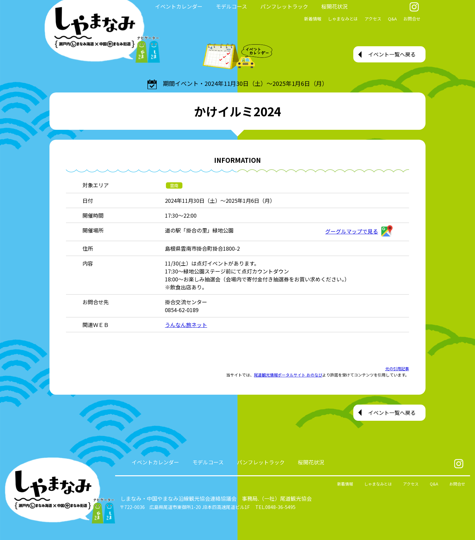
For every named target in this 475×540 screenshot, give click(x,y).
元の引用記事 (397, 368)
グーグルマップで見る (359, 231)
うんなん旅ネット (186, 325)
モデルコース (231, 6)
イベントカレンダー (179, 6)
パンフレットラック (284, 6)
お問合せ (412, 19)
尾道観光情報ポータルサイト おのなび (288, 375)
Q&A (392, 19)
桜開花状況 (334, 6)
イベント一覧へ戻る (392, 54)
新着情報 (312, 19)
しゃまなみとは (343, 19)
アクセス (372, 19)
